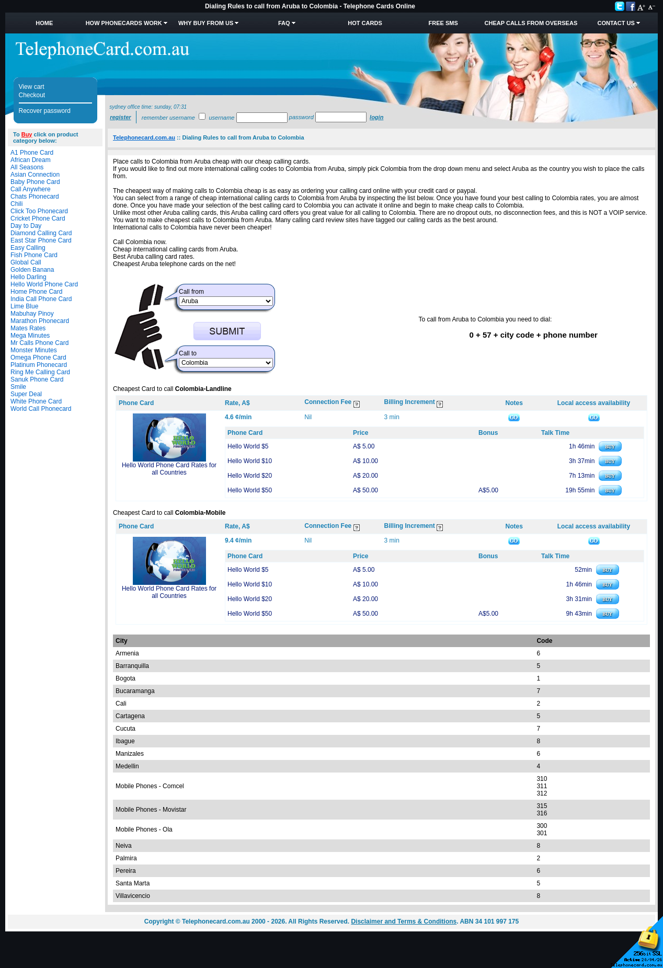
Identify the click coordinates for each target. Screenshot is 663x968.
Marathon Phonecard (39, 321)
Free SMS (443, 23)
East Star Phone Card (41, 240)
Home (44, 23)
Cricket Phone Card (37, 218)
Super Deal (26, 394)
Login (376, 117)
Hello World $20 (249, 475)
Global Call (25, 262)
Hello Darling (28, 277)
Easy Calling (27, 247)
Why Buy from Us (205, 23)
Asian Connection (35, 174)
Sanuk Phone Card (36, 379)
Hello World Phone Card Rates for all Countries (169, 469)
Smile (18, 386)
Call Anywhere (30, 189)
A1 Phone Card (31, 152)
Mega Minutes (30, 335)
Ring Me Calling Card (40, 372)
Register (120, 117)
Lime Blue (24, 306)
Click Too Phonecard (39, 211)
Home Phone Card (36, 291)
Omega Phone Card (38, 357)
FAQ (284, 23)
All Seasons (26, 167)
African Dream (30, 160)
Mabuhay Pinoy (32, 313)
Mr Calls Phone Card (39, 343)
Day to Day (25, 225)
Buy (26, 134)
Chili (16, 204)
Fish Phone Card (34, 255)
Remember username (168, 117)
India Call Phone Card (41, 299)
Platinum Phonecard (38, 364)
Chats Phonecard (34, 196)
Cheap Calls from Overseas (531, 23)
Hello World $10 (249, 461)
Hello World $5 (247, 446)
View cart (31, 86)
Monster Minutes (33, 350)
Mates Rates (27, 328)
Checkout (32, 95)
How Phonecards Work (124, 23)
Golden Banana (32, 269)
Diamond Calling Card (41, 233)
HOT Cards (365, 23)
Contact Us (615, 23)
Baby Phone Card (35, 182)
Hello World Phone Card (44, 284)
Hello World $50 (249, 490)
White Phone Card (36, 401)
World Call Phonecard (41, 408)
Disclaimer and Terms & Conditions (403, 921)
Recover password (45, 110)
